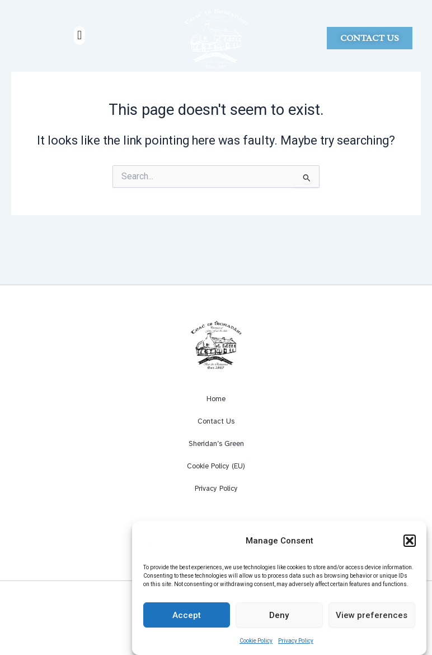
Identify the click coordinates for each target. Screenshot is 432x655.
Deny (279, 619)
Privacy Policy (295, 645)
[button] (409, 545)
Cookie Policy (256, 645)
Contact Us (216, 421)
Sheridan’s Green (216, 443)
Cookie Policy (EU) (216, 466)
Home (216, 398)
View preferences (371, 619)
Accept (186, 619)
